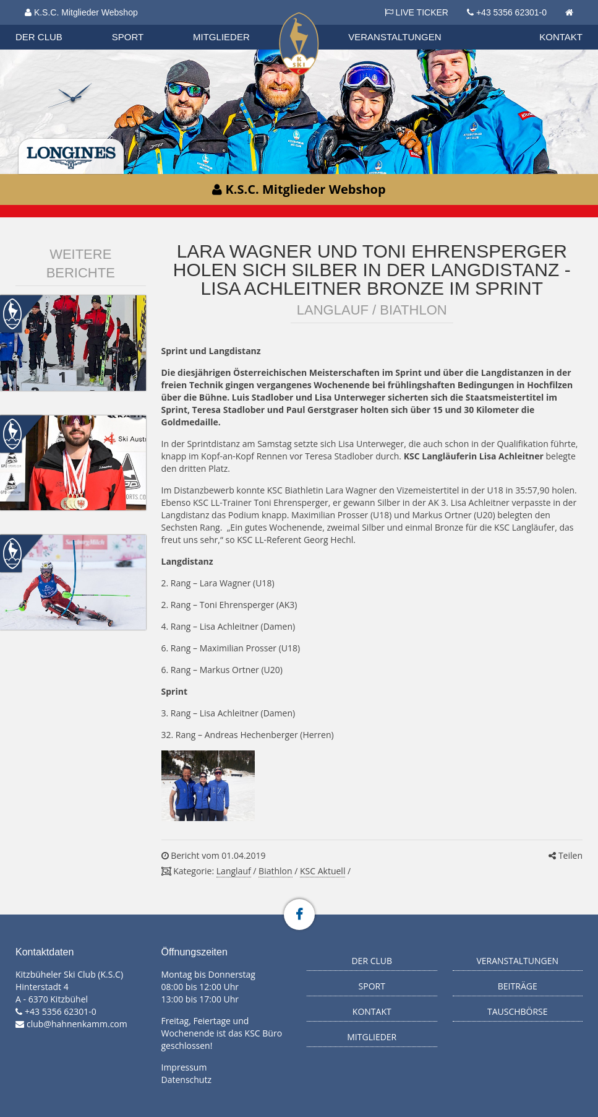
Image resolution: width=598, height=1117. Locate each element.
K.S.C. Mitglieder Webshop (81, 12)
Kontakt (561, 37)
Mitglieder (221, 37)
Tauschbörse (517, 1011)
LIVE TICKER (416, 12)
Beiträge (517, 986)
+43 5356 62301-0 (511, 12)
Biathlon (275, 871)
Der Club (38, 37)
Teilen (566, 855)
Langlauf (233, 871)
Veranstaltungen (394, 37)
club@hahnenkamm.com (77, 1024)
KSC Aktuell (322, 871)
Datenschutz (186, 1079)
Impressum (184, 1067)
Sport (127, 37)
